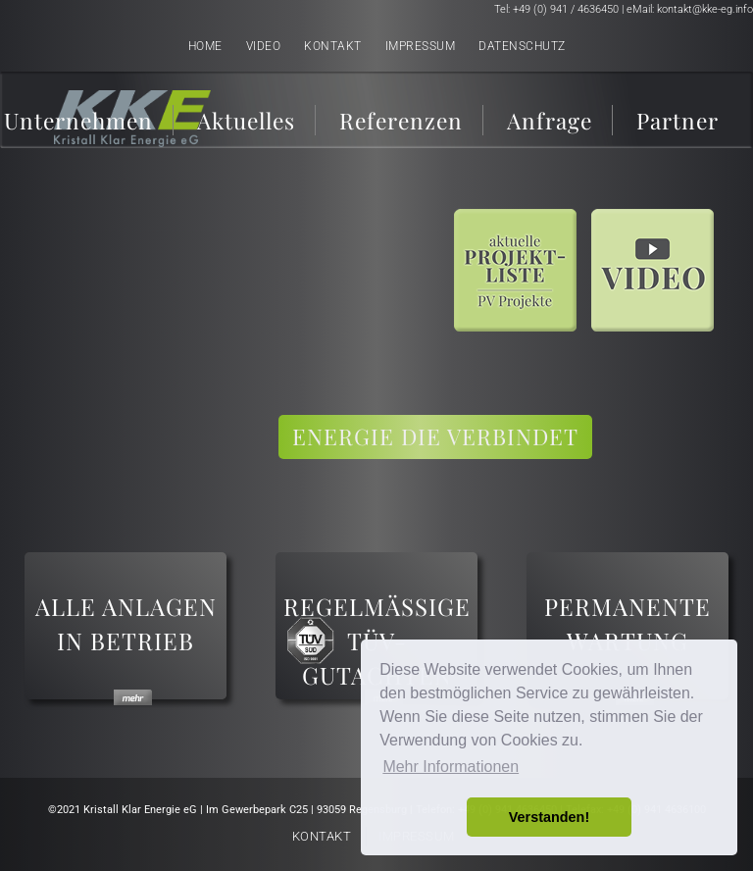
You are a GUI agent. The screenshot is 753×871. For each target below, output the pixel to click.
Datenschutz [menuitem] (522, 46)
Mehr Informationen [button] (450, 766)
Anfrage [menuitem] (549, 120)
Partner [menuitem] (677, 120)
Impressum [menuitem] (420, 46)
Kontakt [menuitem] (333, 46)
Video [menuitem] (263, 46)
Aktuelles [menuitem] (246, 120)
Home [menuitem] (205, 46)
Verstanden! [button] (549, 817)
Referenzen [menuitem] (401, 120)
